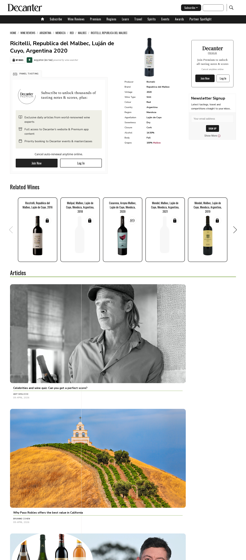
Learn (125, 19)
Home (13, 33)
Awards (179, 19)
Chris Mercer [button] (170, 478)
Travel (138, 19)
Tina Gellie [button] (168, 339)
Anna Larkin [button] (95, 478)
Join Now (37, 162)
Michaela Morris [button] (22, 478)
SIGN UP (213, 128)
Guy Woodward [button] (171, 411)
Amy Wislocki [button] (20, 339)
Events (165, 19)
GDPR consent (172, 556)
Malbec (157, 142)
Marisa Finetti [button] (21, 411)
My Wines (17, 60)
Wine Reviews (76, 19)
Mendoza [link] (61, 33)
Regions (111, 19)
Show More (212, 135)
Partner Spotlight (201, 19)
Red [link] (72, 33)
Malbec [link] (82, 33)
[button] (26, 73)
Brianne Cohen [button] (96, 339)
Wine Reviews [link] (27, 33)
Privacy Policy (128, 556)
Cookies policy (110, 556)
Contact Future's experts (86, 556)
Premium (95, 19)
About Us (64, 556)
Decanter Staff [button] (96, 411)
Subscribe (56, 19)
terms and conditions (150, 556)
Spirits (151, 19)
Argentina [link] (45, 33)
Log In (81, 162)
